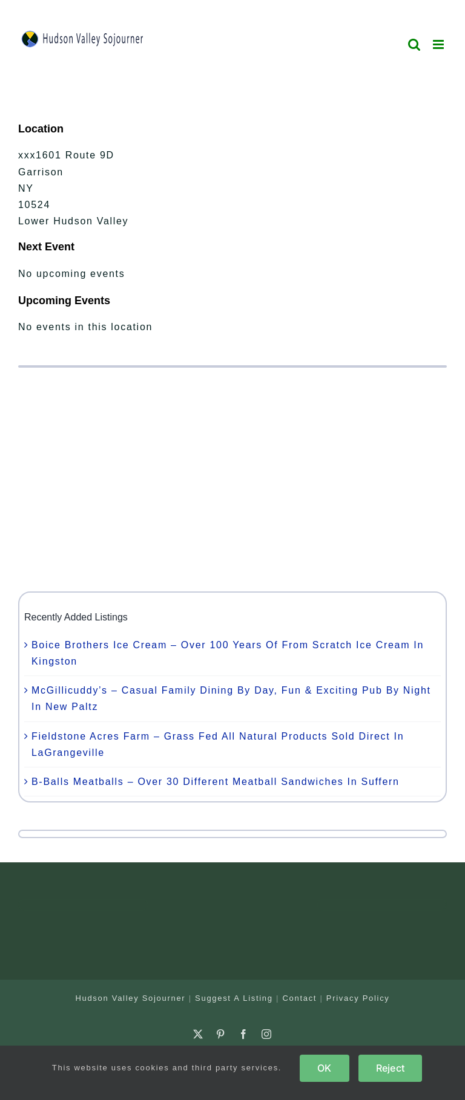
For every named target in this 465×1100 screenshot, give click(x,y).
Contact (299, 998)
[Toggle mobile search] (414, 44)
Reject (390, 1068)
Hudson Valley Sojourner (130, 998)
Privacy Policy (358, 998)
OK (324, 1068)
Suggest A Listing (234, 998)
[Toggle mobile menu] (440, 44)
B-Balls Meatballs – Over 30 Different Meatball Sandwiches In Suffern (215, 781)
